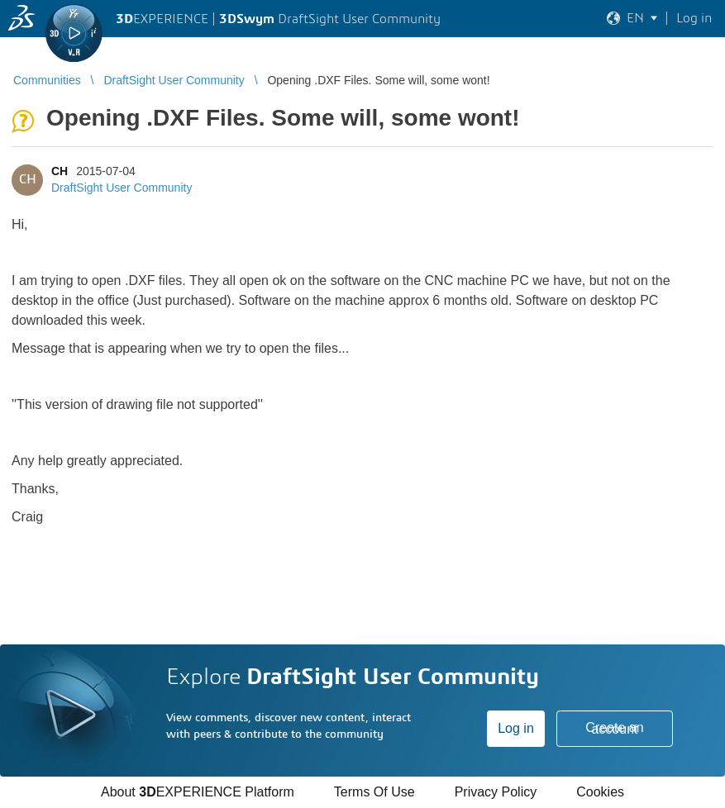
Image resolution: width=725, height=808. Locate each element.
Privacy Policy (496, 792)
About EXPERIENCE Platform (197, 792)
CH (59, 171)
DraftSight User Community (121, 187)
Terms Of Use (374, 792)
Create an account (614, 728)
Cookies (600, 792)
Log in (516, 728)
